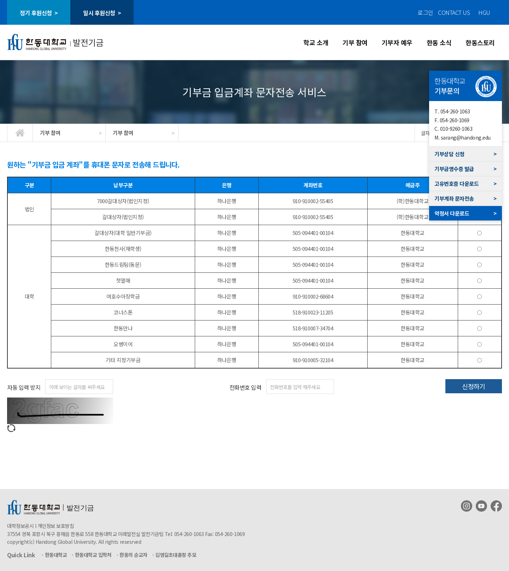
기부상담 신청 (465, 154)
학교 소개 (315, 42)
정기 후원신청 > (39, 12)
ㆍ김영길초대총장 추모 (174, 555)
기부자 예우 (397, 42)
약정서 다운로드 (465, 213)
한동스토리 (480, 42)
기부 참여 (355, 42)
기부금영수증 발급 (465, 168)
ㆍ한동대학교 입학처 (90, 555)
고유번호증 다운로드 (465, 183)
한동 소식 (439, 42)
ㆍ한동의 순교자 (131, 555)
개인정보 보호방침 (55, 525)
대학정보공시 (20, 525)
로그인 (425, 12)
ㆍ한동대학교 (53, 555)
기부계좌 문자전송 (465, 198)
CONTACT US (454, 12)
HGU (484, 12)
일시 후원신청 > (102, 12)
